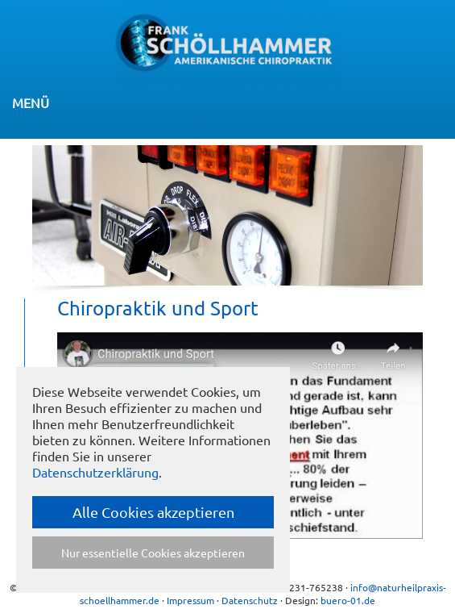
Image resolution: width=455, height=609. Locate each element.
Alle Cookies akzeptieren (153, 511)
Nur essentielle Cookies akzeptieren (153, 552)
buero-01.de (348, 600)
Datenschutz (249, 600)
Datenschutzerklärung (95, 472)
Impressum (190, 600)
